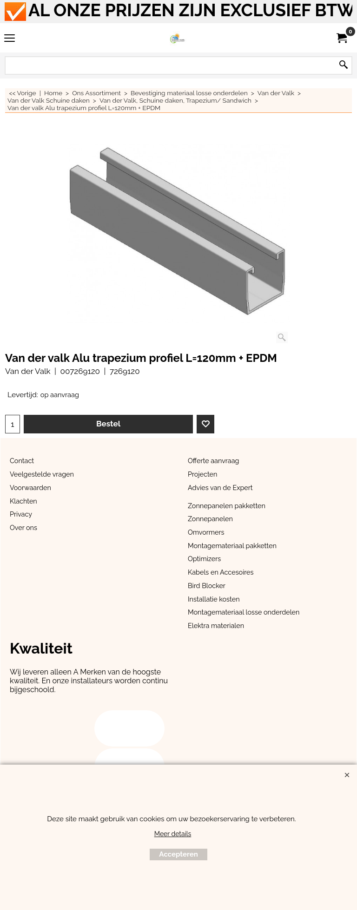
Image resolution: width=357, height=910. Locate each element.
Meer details (173, 834)
